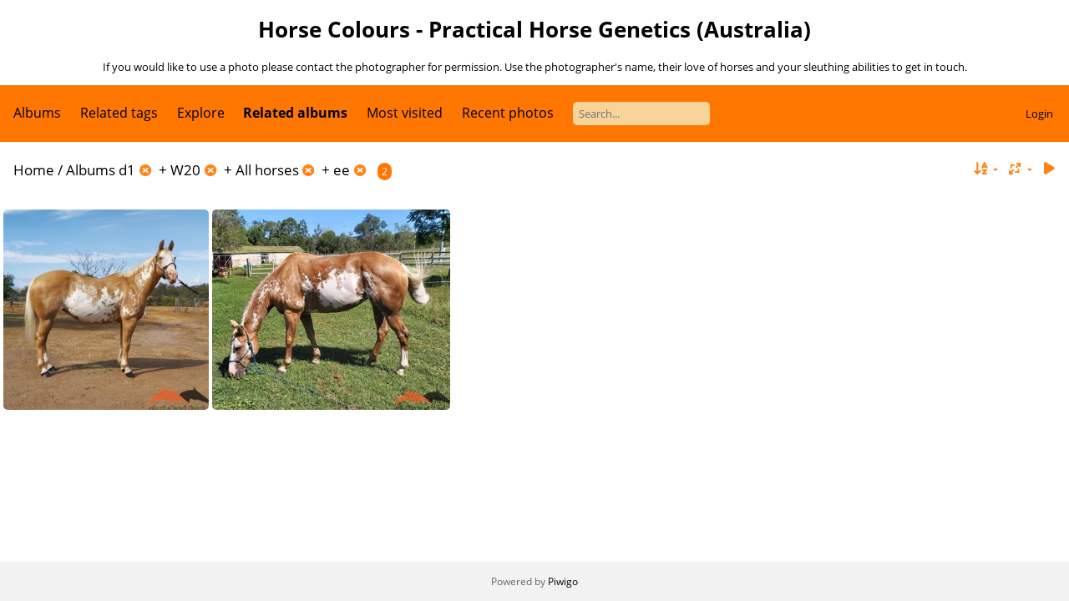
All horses (267, 169)
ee (341, 169)
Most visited (405, 113)
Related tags (119, 113)
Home (33, 169)
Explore (201, 113)
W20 (185, 169)
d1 (127, 169)
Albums (37, 113)
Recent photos (508, 113)
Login (1039, 113)
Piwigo (563, 581)
